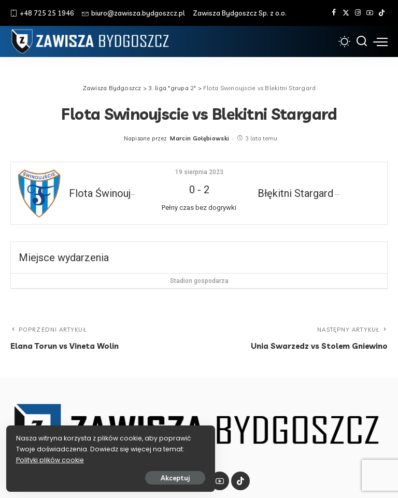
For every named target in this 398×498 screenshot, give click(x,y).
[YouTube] (370, 13)
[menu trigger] (380, 41)
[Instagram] (358, 13)
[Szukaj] (362, 41)
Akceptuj (122, 476)
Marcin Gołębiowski (199, 138)
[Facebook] (334, 13)
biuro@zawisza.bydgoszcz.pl (133, 13)
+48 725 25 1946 (42, 13)
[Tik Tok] (382, 13)
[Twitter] (346, 13)
